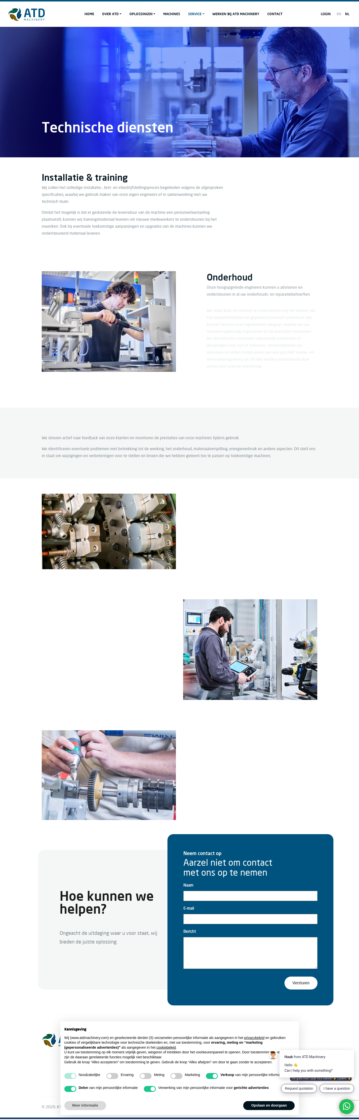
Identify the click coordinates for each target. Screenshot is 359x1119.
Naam (188, 885)
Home (89, 14)
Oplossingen (141, 14)
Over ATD (110, 14)
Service (194, 14)
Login (326, 14)
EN (339, 14)
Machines (171, 14)
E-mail (188, 908)
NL (347, 14)
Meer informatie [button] (85, 1105)
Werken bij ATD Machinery (235, 14)
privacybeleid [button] (254, 1038)
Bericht (189, 931)
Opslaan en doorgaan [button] (269, 1105)
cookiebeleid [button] (166, 1047)
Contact (274, 14)
